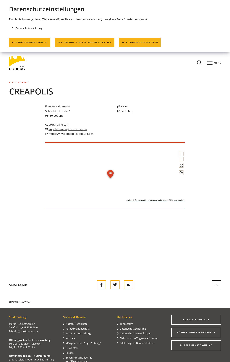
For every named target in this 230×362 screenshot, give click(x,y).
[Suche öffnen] (199, 62)
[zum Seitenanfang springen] (216, 284)
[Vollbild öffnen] (178, 173)
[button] (178, 155)
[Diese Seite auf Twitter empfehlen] (115, 284)
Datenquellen (178, 200)
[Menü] (214, 62)
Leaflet (128, 200)
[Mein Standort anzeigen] (178, 183)
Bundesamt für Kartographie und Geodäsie (151, 200)
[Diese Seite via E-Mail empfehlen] (128, 284)
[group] (115, 175)
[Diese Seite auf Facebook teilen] (101, 284)
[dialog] (115, 26)
